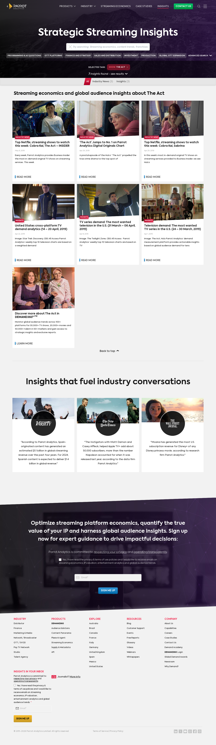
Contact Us (183, 6)
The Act (118, 67)
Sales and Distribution (107, 56)
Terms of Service (100, 731)
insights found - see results (108, 74)
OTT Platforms (53, 56)
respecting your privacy (110, 552)
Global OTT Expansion (172, 56)
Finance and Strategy (78, 56)
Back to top (107, 351)
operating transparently (150, 552)
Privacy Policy (116, 731)
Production (148, 56)
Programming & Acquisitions (24, 56)
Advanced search (198, 56)
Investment (131, 56)
